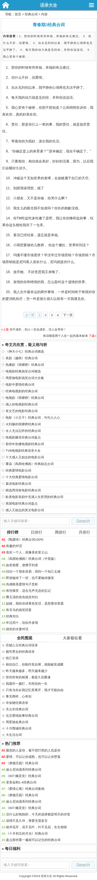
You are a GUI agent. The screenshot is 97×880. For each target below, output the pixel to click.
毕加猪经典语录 (17, 703)
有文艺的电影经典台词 (22, 411)
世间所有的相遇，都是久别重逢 (28, 677)
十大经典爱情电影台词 (22, 477)
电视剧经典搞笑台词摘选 (23, 371)
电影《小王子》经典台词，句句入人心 (33, 417)
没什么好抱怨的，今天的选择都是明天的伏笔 (38, 814)
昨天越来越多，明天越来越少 (26, 671)
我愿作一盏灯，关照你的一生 (26, 683)
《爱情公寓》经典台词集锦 (25, 788)
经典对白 (12, 616)
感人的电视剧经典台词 (22, 404)
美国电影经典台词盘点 (22, 503)
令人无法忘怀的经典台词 (23, 431)
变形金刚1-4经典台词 (21, 782)
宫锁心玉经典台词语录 (22, 645)
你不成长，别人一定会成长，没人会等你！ (38, 329)
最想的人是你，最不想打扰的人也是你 (33, 750)
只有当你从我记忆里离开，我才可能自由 (34, 690)
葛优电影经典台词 (18, 483)
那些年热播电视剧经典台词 (25, 444)
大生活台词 (14, 735)
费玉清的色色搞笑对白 (22, 597)
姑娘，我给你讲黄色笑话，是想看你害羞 (35, 603)
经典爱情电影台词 (18, 470)
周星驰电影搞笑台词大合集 (25, 378)
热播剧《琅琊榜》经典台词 (25, 364)
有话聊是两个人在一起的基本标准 (65, 335)
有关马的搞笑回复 (19, 610)
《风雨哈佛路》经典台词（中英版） (31, 558)
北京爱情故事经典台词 (22, 715)
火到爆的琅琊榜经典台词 (23, 424)
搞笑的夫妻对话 (17, 629)
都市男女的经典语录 (20, 651)
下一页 (68, 315)
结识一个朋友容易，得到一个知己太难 (33, 571)
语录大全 (48, 5)
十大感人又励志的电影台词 (25, 457)
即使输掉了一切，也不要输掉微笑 (30, 578)
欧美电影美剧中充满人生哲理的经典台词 (34, 497)
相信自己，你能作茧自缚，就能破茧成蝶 (34, 664)
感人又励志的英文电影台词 (25, 510)
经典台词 (31, 14)
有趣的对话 (14, 546)
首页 (18, 14)
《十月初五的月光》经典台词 (27, 833)
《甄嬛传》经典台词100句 (24, 539)
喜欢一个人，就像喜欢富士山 (27, 552)
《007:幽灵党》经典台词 (23, 776)
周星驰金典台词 (17, 722)
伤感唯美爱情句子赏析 (22, 584)
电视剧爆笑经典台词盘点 (23, 437)
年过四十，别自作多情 (22, 622)
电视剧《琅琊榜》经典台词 (25, 397)
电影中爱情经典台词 (20, 384)
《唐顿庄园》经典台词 (22, 763)
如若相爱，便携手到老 (22, 565)
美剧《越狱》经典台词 (22, 358)
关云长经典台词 (17, 709)
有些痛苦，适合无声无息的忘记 (28, 590)
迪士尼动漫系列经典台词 (23, 769)
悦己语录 (12, 658)
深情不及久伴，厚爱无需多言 (27, 820)
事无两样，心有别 (18, 696)
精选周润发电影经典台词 (23, 490)
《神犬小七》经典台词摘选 (25, 351)
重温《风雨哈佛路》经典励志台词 (30, 464)
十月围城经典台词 (18, 728)
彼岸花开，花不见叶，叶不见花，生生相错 (36, 827)
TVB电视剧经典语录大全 (23, 450)
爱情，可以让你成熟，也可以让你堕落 (33, 756)
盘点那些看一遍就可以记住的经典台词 (33, 840)
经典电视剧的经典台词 (22, 391)
